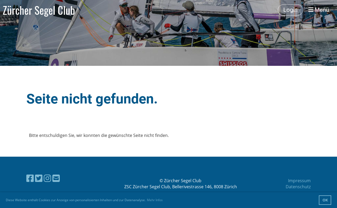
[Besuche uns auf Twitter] (38, 178)
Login (290, 10)
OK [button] (325, 199)
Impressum (299, 181)
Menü (318, 10)
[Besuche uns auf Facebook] (30, 178)
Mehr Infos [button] (155, 200)
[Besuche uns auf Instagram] (47, 178)
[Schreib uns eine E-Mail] (56, 178)
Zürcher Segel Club (39, 10)
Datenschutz (298, 187)
